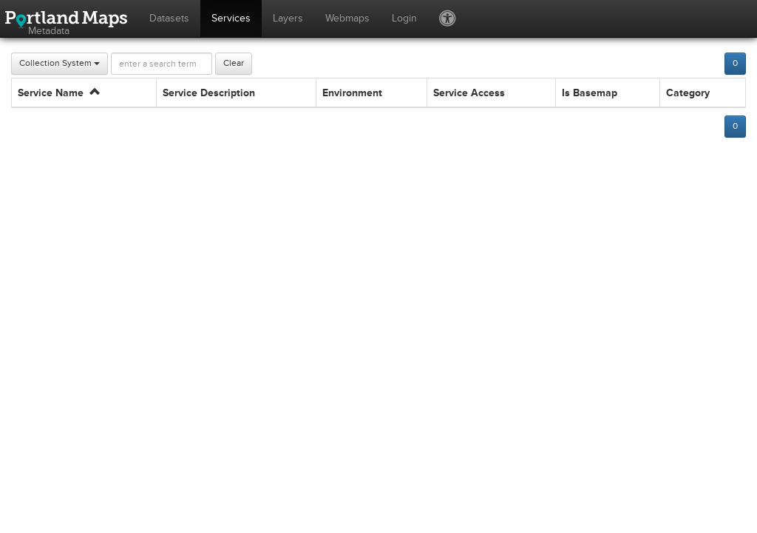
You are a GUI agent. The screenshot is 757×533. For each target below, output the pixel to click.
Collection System (59, 63)
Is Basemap (589, 93)
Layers (288, 18)
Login (404, 18)
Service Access (469, 93)
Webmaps (347, 18)
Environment (352, 93)
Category (688, 93)
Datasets (169, 18)
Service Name (59, 93)
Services (231, 18)
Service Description (209, 93)
